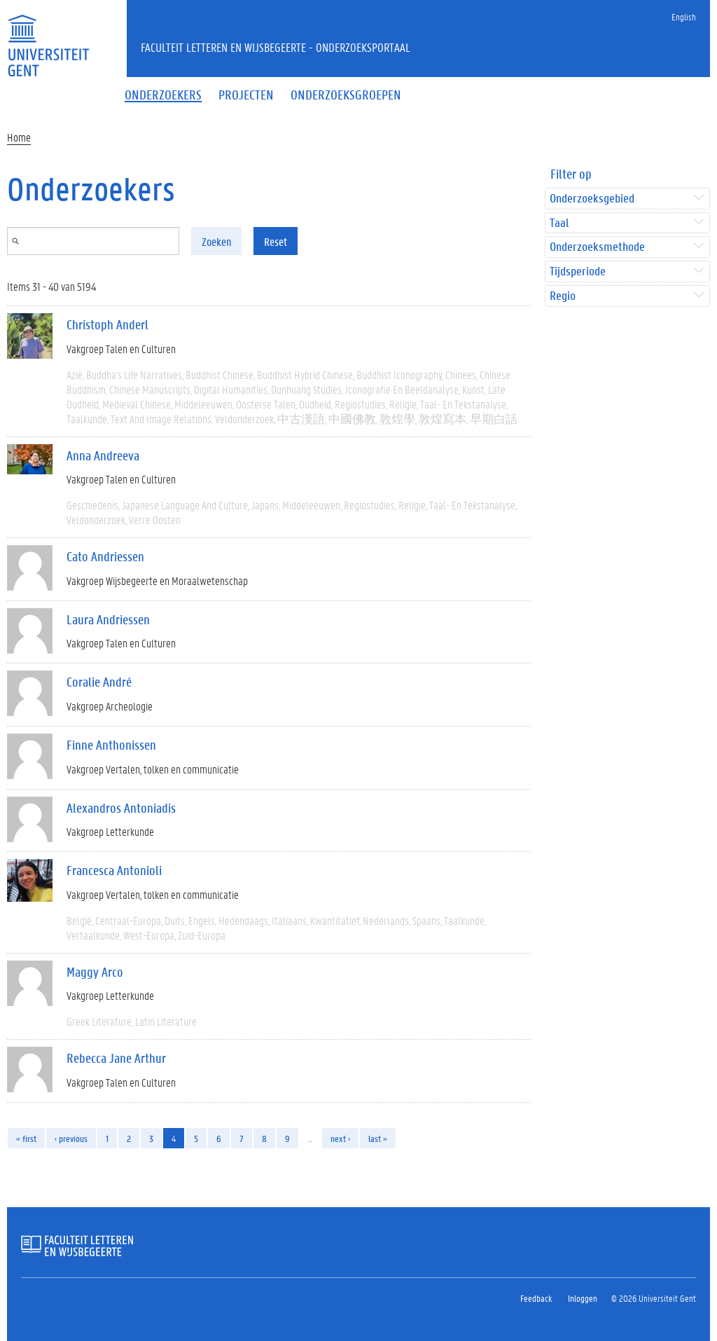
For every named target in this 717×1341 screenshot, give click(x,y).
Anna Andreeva (103, 455)
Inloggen (582, 1298)
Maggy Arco (95, 971)
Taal (559, 223)
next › (340, 1138)
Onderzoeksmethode (597, 247)
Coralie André (99, 681)
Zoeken (216, 241)
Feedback (536, 1298)
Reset (275, 241)
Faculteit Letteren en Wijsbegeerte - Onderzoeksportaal (275, 47)
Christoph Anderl (107, 324)
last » (377, 1138)
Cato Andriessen (105, 556)
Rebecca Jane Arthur (116, 1058)
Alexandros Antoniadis (121, 807)
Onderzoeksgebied (592, 198)
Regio (563, 296)
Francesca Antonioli (114, 870)
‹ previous (71, 1138)
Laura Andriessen (108, 619)
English (683, 16)
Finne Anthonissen (111, 744)
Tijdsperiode (578, 271)
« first (26, 1138)
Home (19, 137)
